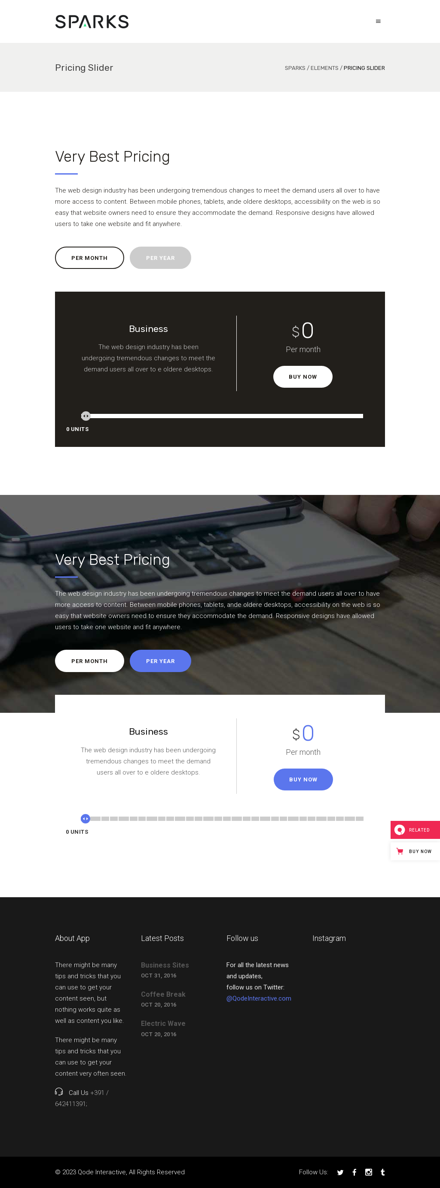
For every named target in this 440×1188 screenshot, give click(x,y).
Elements (325, 68)
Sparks (295, 68)
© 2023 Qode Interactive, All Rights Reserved (120, 1172)
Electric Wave (163, 1023)
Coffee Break (163, 994)
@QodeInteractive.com (258, 998)
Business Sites (165, 965)
